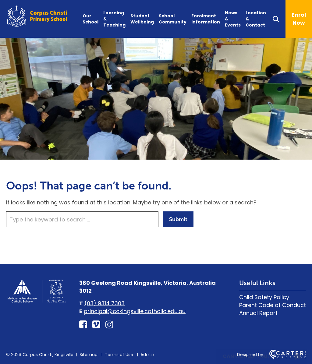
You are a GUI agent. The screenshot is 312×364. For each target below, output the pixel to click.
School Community (172, 19)
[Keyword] (82, 219)
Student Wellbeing (142, 19)
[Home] (36, 302)
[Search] (278, 19)
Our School (90, 19)
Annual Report (258, 313)
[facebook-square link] (83, 324)
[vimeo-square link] (96, 324)
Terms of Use (119, 355)
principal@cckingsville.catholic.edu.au (135, 311)
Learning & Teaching (114, 19)
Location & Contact (256, 19)
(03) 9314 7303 (104, 303)
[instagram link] (109, 324)
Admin (147, 355)
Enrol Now (299, 19)
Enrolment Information (205, 19)
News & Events (233, 19)
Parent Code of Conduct (272, 305)
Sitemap (89, 355)
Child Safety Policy (264, 297)
